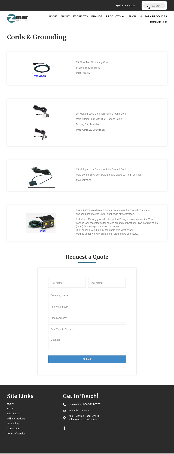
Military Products (16, 411)
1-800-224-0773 (91, 397)
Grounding (13, 416)
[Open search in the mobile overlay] (154, 5)
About (10, 401)
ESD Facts (13, 406)
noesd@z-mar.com (79, 403)
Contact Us (13, 421)
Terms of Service (16, 426)
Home (10, 396)
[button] (123, 16)
